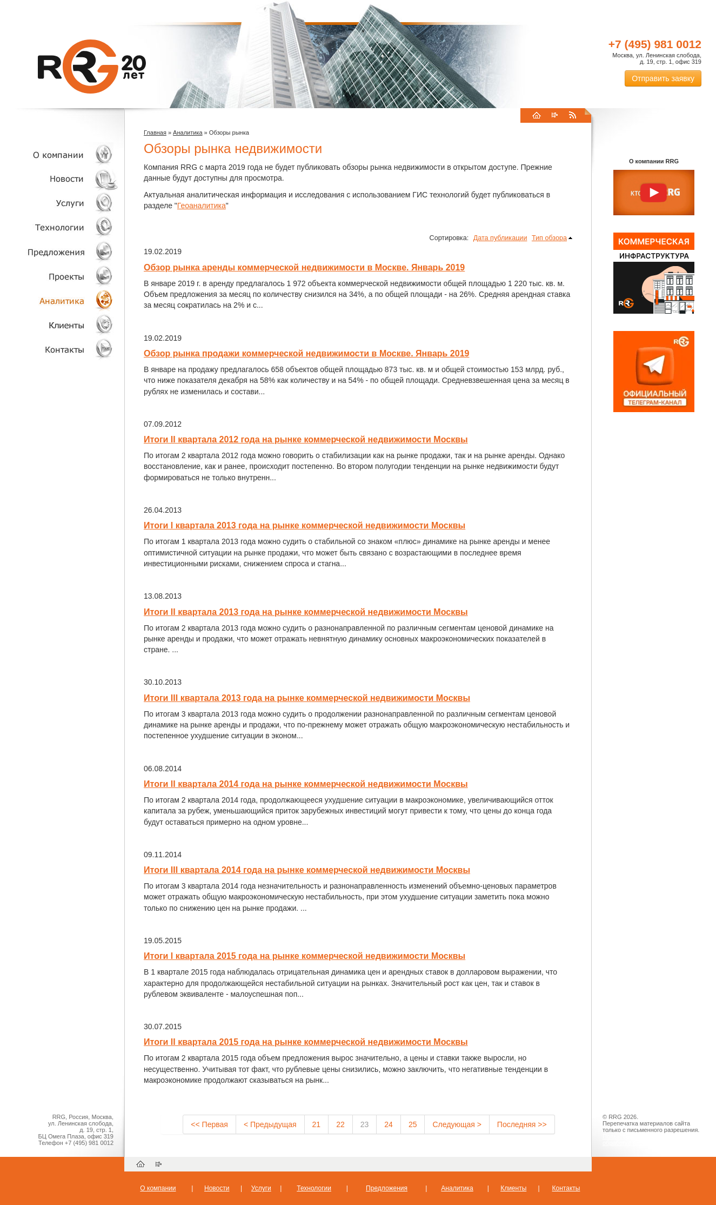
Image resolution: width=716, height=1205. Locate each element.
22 (340, 1124)
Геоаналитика (201, 205)
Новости (62, 179)
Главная (155, 132)
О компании (59, 154)
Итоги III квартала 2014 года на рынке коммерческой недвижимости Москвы (307, 870)
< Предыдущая (270, 1124)
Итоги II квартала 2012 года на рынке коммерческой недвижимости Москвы (306, 439)
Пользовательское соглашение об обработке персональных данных (650, 1139)
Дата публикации (500, 238)
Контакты (59, 349)
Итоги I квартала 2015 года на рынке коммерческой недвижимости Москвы (304, 956)
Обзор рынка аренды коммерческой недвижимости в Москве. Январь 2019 (304, 267)
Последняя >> (522, 1124)
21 (316, 1124)
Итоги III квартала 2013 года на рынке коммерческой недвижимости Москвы (307, 698)
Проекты (59, 276)
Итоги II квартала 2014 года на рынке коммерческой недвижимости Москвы (306, 784)
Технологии (59, 227)
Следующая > (456, 1124)
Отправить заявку (663, 78)
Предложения (386, 1188)
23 (364, 1124)
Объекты (59, 252)
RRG (92, 66)
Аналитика (59, 300)
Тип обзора (549, 238)
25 (413, 1124)
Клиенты (59, 325)
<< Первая (209, 1124)
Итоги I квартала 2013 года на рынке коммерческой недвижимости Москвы (304, 525)
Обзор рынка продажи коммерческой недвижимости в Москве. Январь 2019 (306, 353)
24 (388, 1124)
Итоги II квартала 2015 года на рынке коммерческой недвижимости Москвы (306, 1042)
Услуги (59, 203)
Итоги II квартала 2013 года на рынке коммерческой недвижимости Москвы (306, 612)
